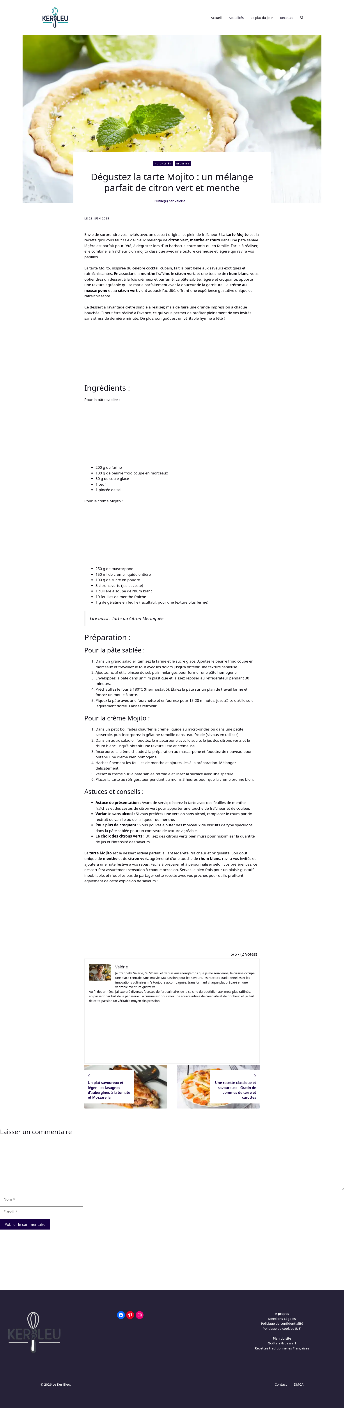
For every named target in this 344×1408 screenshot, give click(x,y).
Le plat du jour (262, 17)
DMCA (298, 1384)
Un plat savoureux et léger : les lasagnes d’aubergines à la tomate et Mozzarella (109, 1090)
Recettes (286, 17)
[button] (300, 17)
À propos (282, 1313)
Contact (281, 1384)
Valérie (180, 201)
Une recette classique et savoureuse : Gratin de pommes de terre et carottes (235, 1090)
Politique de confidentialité (282, 1323)
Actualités (236, 17)
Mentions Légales (282, 1318)
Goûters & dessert (282, 1343)
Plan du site (282, 1338)
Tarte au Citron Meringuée (137, 618)
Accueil (216, 17)
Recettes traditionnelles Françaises (282, 1348)
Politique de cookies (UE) (282, 1328)
